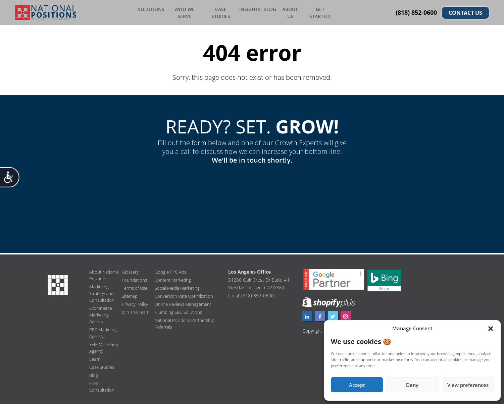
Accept (357, 385)
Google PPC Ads (171, 270)
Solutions (159, 11)
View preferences (468, 385)
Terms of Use (136, 286)
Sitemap (130, 294)
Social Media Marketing (179, 286)
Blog (271, 11)
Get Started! (319, 11)
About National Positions (104, 273)
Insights (252, 11)
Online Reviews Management (185, 302)
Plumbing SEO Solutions (180, 310)
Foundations (135, 278)
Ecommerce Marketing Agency (101, 313)
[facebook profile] (320, 314)
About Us (291, 11)
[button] (490, 328)
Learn (95, 357)
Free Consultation (102, 384)
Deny (412, 385)
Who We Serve (191, 11)
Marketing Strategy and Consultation (102, 291)
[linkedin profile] (307, 314)
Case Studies (225, 11)
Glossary (131, 270)
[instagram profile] (346, 314)
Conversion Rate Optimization (186, 294)
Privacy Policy (135, 302)
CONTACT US (465, 11)
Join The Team (136, 310)
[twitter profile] (333, 314)
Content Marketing (174, 278)
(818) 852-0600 (416, 11)
